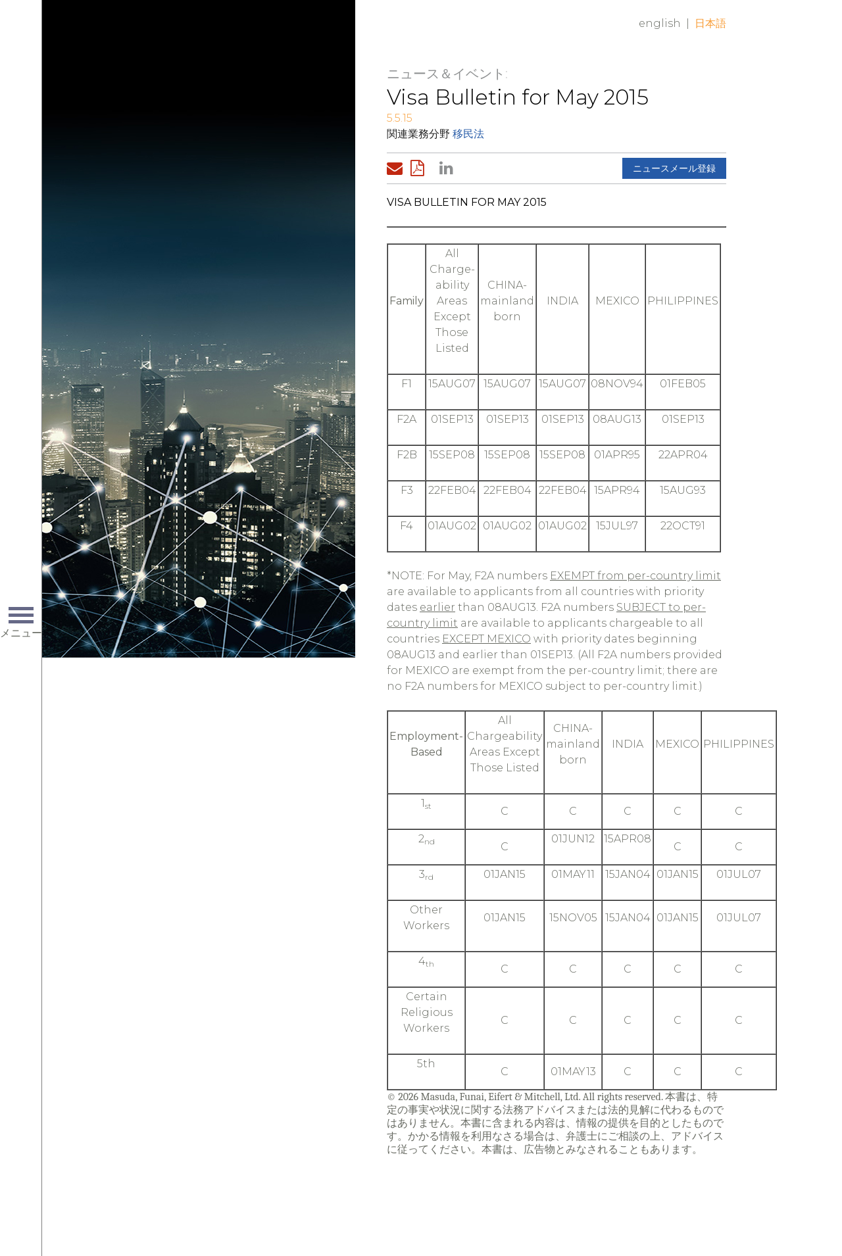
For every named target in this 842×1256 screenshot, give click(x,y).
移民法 (468, 134)
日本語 (710, 23)
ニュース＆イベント (446, 74)
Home (240, 34)
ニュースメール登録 (674, 168)
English (660, 23)
